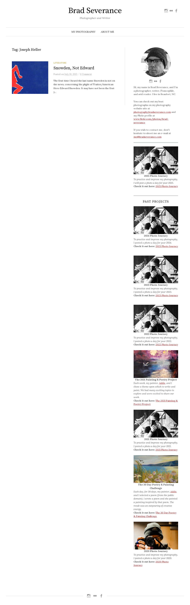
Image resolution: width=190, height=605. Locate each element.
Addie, (162, 383)
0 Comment (86, 74)
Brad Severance (95, 11)
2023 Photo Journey (167, 246)
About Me (107, 31)
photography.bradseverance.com (152, 111)
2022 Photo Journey (167, 344)
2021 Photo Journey (166, 449)
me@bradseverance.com (148, 136)
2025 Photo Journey (167, 186)
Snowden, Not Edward (73, 68)
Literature (59, 62)
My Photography (83, 31)
